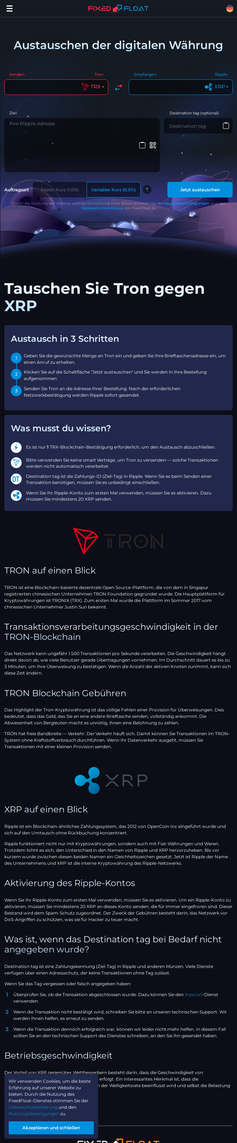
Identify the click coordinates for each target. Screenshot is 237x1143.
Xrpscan (193, 956)
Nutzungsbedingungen (187, 165)
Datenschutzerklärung (102, 169)
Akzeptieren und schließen (51, 1127)
